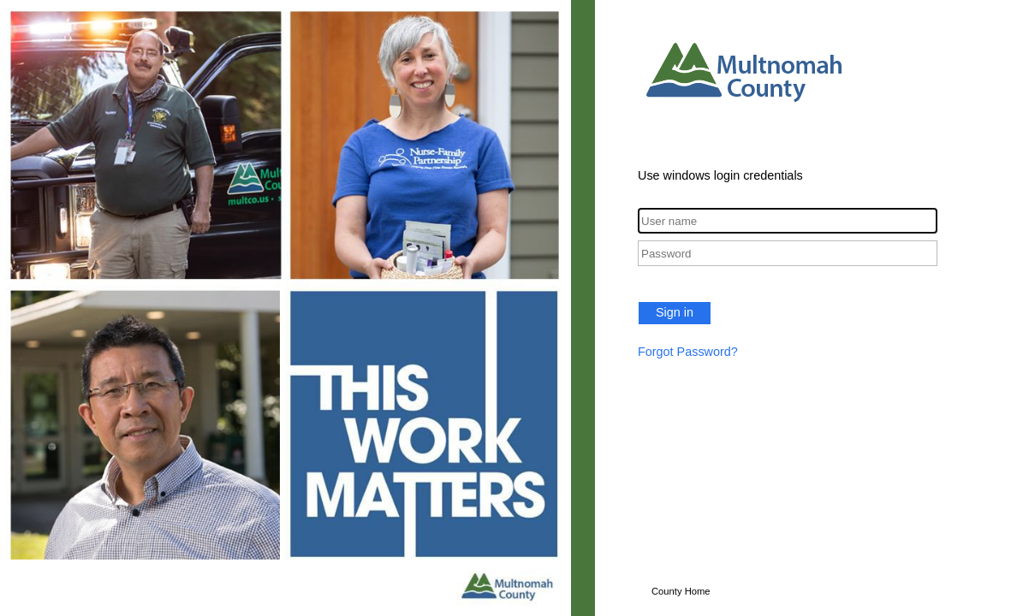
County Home (681, 591)
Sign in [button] (674, 312)
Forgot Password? (688, 351)
